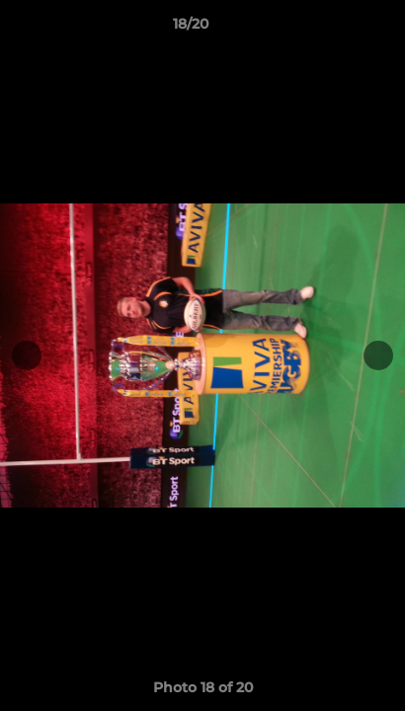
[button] (334, 29)
